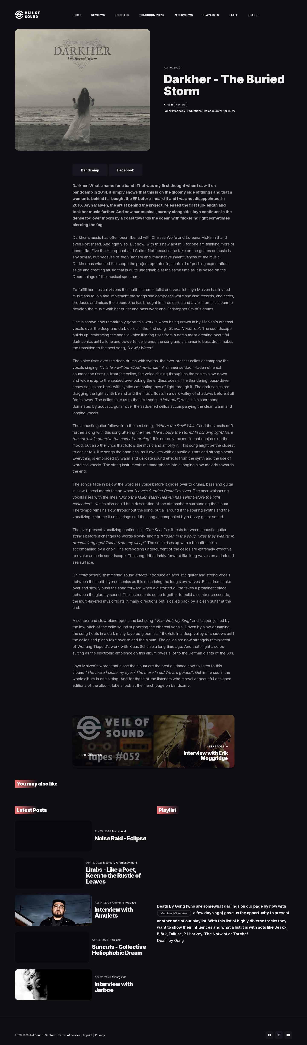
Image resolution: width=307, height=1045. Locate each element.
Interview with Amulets (89, 910)
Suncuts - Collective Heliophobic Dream (102, 944)
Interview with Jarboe (87, 979)
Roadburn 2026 (151, 17)
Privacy (100, 1027)
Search (254, 17)
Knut (167, 109)
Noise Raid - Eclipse (83, 840)
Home (77, 17)
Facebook (125, 175)
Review (180, 109)
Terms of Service (69, 1027)
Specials (121, 17)
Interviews (183, 17)
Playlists (211, 17)
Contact (50, 1027)
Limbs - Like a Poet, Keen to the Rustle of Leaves (99, 875)
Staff (233, 17)
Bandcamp (90, 175)
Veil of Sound (34, 1027)
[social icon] (267, 1027)
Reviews (98, 17)
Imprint (87, 1027)
